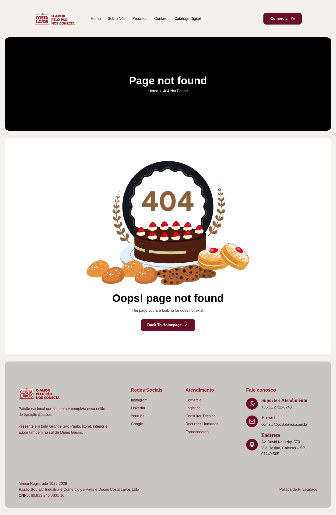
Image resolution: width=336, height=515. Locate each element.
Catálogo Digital (187, 19)
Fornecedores (197, 432)
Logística (193, 408)
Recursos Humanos (202, 424)
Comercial (194, 400)
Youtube (137, 416)
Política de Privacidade (298, 489)
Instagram (139, 400)
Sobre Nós (117, 19)
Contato (160, 19)
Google (137, 424)
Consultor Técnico (201, 416)
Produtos (139, 19)
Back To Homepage (168, 325)
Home (96, 19)
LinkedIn (138, 408)
